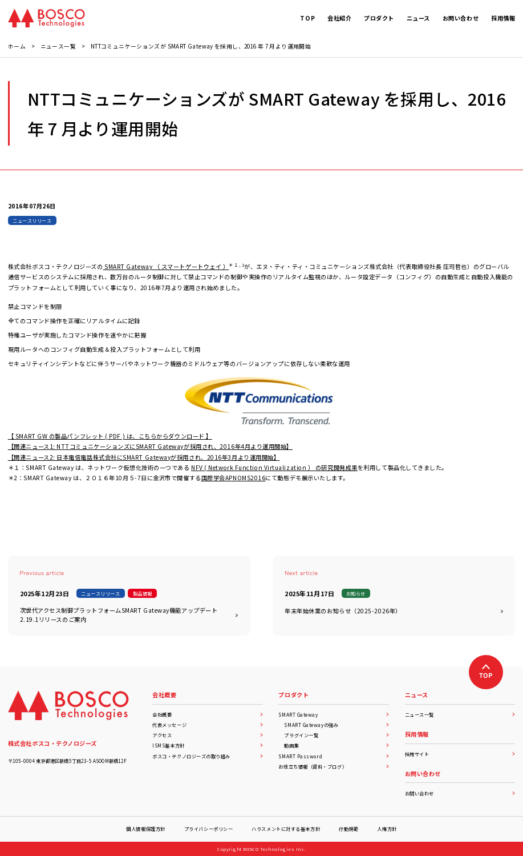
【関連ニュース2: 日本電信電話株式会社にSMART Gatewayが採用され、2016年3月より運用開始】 (144, 457)
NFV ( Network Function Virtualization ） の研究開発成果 (274, 467)
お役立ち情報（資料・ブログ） (333, 766)
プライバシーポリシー (208, 828)
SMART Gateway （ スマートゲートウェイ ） (166, 266)
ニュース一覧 (460, 714)
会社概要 (207, 714)
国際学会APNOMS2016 (233, 477)
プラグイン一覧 (336, 735)
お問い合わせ (460, 793)
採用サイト (460, 753)
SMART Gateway (333, 714)
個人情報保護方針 (145, 828)
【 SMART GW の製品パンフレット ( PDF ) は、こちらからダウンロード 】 (110, 436)
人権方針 (386, 828)
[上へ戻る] (486, 672)
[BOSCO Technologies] (46, 18)
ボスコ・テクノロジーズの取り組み (207, 756)
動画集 (336, 745)
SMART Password (333, 756)
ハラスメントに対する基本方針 (286, 828)
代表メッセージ (207, 724)
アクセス (207, 735)
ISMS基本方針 (207, 745)
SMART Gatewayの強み (336, 724)
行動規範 (348, 828)
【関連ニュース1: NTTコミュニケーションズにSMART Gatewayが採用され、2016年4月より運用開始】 (150, 446)
